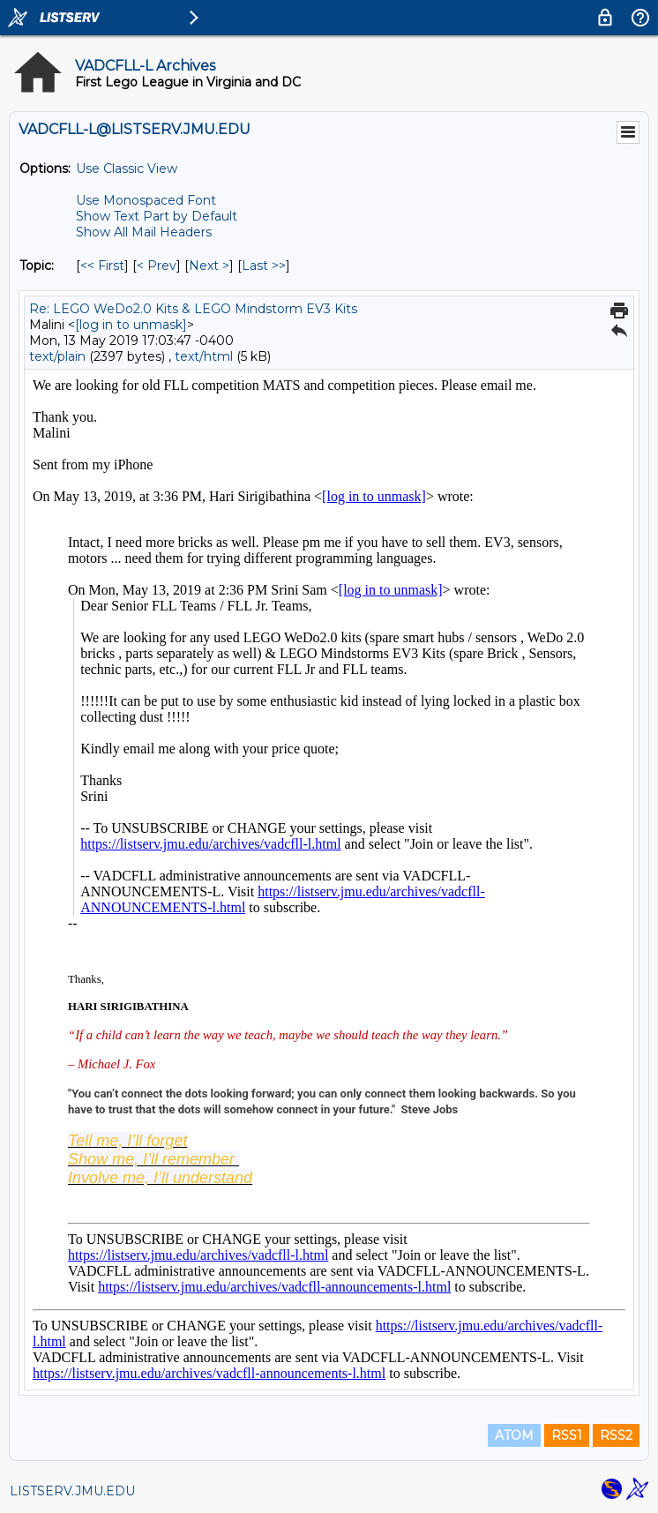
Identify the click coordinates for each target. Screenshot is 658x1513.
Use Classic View (126, 168)
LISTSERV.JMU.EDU (72, 1491)
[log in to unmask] (131, 325)
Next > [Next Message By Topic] (209, 265)
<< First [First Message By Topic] (102, 265)
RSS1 (566, 1435)
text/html (204, 356)
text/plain (57, 356)
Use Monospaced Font (146, 200)
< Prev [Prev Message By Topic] (156, 265)
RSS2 (616, 1435)
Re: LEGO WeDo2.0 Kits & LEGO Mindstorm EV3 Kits (193, 309)
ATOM (514, 1435)
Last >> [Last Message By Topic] (264, 265)
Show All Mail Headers (144, 232)
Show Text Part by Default (156, 216)
